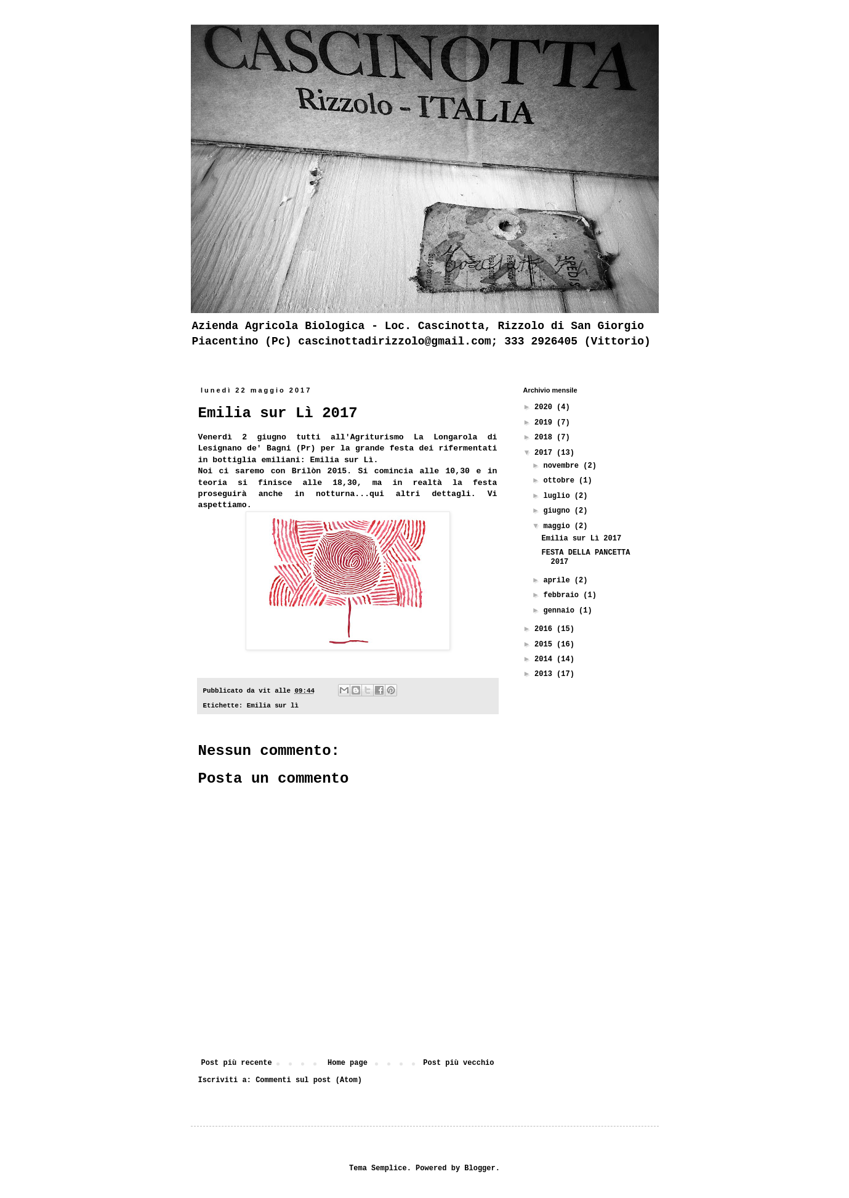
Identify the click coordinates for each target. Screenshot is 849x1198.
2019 (545, 422)
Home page (348, 1063)
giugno (558, 511)
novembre (563, 466)
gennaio (561, 610)
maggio (558, 526)
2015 (545, 644)
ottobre (561, 480)
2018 (545, 437)
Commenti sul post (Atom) (309, 1080)
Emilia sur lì (273, 705)
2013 (545, 674)
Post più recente (236, 1063)
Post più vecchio (458, 1063)
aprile (558, 580)
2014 (545, 659)
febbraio (563, 595)
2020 (545, 407)
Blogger (479, 1168)
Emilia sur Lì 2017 (581, 538)
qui (376, 494)
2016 (545, 629)
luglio (558, 496)
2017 (545, 453)
